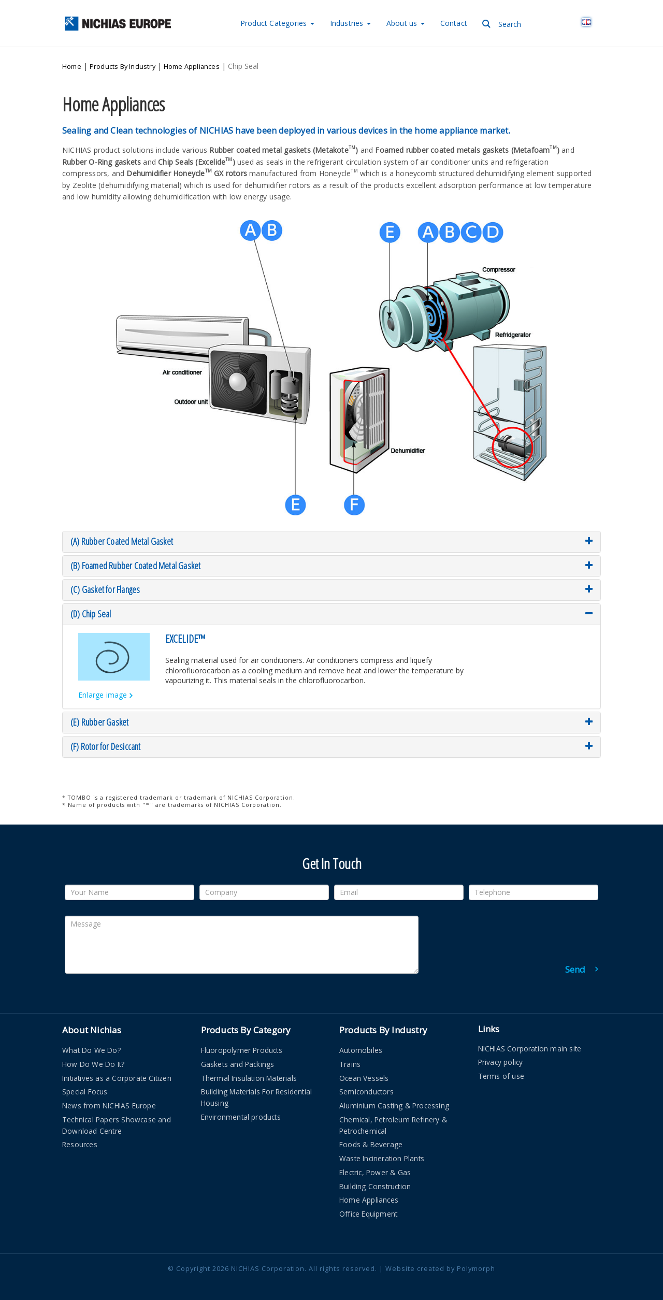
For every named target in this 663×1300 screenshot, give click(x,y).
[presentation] (519, 931)
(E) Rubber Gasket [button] (331, 718)
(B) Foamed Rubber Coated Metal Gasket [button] (331, 561)
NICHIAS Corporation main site (530, 1043)
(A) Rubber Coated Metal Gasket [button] (331, 537)
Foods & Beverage (370, 1140)
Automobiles (360, 1045)
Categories (277, 23)
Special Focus (85, 1087)
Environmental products (241, 1112)
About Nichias (92, 1025)
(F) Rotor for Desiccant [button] (331, 742)
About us (405, 23)
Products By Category (246, 1025)
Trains (350, 1059)
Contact (453, 23)
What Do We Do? (91, 1045)
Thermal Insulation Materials (249, 1073)
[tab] (331, 537)
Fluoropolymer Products (241, 1045)
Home (71, 64)
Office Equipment (368, 1209)
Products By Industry (122, 64)
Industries (350, 23)
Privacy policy (500, 1057)
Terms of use (501, 1071)
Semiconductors (366, 1087)
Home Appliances (192, 64)
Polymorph (476, 1263)
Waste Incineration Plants (381, 1154)
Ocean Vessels (364, 1073)
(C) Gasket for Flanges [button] (331, 585)
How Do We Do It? (93, 1059)
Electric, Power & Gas (375, 1168)
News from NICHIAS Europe (109, 1101)
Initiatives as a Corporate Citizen (116, 1073)
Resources (79, 1140)
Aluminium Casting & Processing (394, 1101)
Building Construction (375, 1181)
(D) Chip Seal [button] (331, 609)
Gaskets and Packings (238, 1059)
